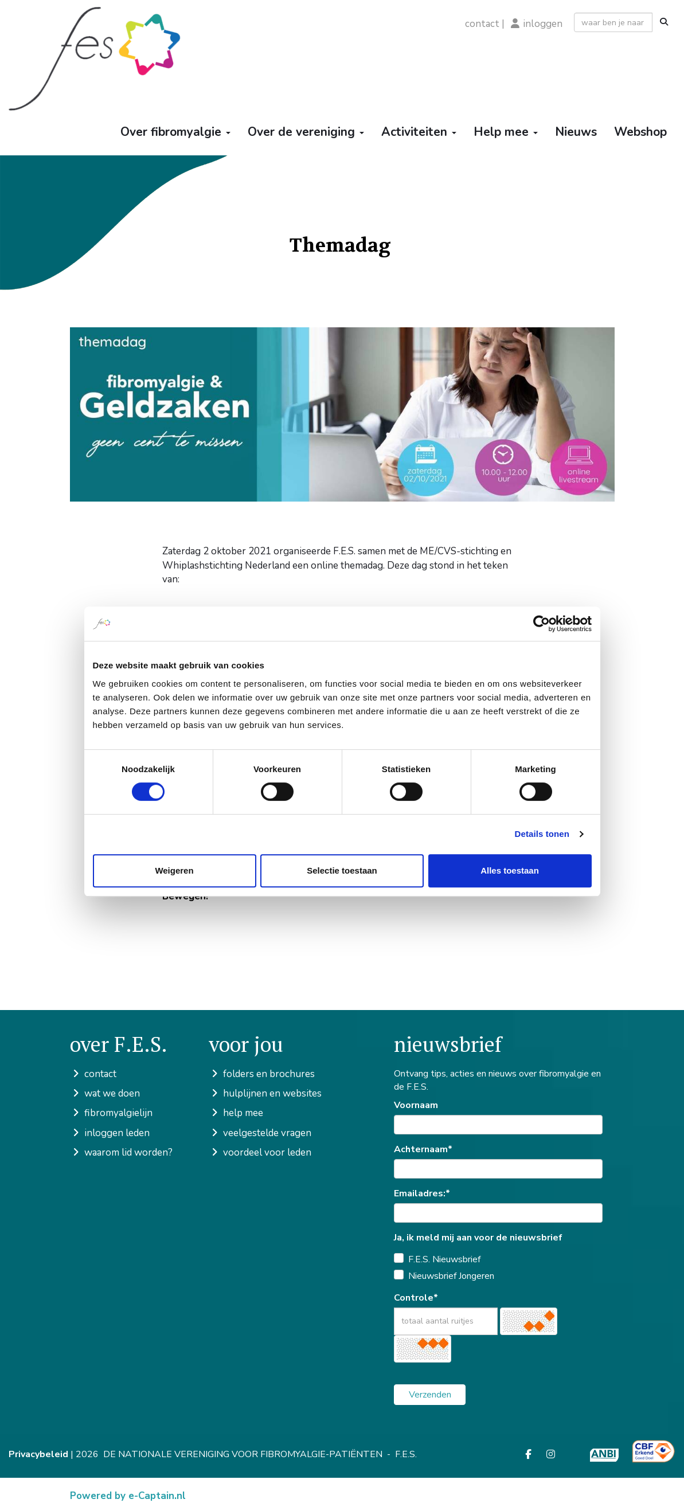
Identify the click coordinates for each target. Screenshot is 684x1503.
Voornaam (416, 1105)
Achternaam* (423, 1149)
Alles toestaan (509, 870)
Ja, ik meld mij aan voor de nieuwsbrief (478, 1237)
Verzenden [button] (430, 1394)
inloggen (542, 23)
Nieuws (576, 132)
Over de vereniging (306, 132)
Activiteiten (418, 132)
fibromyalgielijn (111, 1113)
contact (482, 23)
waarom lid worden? (121, 1152)
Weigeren (174, 870)
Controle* (416, 1297)
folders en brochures (262, 1074)
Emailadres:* (422, 1193)
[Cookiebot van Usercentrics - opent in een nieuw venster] (541, 623)
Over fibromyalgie (175, 132)
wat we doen (105, 1093)
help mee (236, 1113)
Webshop (640, 132)
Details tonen (542, 834)
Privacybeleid (38, 1454)
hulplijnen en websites (265, 1093)
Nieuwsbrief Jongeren (451, 1276)
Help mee (506, 132)
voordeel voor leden (260, 1152)
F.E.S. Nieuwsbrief (444, 1259)
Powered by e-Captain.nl (128, 1495)
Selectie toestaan (342, 870)
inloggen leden (110, 1133)
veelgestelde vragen (260, 1133)
